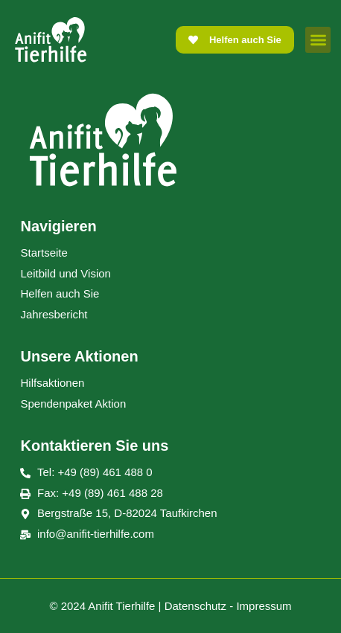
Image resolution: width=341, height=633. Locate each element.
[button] (318, 40)
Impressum (263, 606)
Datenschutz (195, 606)
